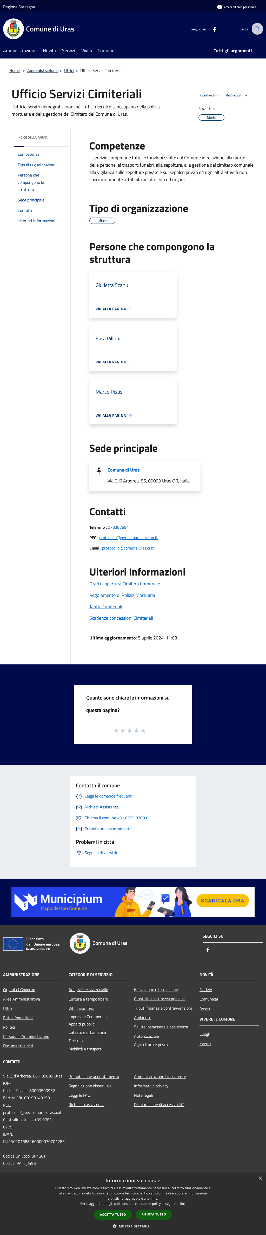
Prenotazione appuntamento (94, 1076)
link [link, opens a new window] (183, 1203)
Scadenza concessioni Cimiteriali (121, 618)
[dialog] (133, 1204)
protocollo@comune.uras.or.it (128, 548)
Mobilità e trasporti (85, 1049)
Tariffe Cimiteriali (105, 606)
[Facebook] (210, 28)
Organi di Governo (19, 989)
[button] (133, 1226)
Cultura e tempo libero (88, 999)
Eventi (205, 1043)
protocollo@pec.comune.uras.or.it (128, 537)
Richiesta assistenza (86, 1104)
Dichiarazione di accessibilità (159, 1104)
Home (14, 70)
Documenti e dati (18, 1046)
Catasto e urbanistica (87, 1032)
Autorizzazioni (146, 1036)
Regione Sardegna (19, 7)
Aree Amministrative (21, 999)
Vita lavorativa (81, 1008)
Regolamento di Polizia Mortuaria (122, 595)
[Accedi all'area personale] (236, 7)
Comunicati (210, 999)
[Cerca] (256, 29)
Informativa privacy (151, 1086)
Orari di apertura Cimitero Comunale (124, 583)
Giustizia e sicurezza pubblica (159, 999)
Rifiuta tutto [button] (154, 1214)
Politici (9, 1027)
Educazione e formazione (156, 989)
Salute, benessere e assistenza (161, 1027)
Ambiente (142, 1017)
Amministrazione (42, 70)
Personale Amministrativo (26, 1036)
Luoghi (205, 1034)
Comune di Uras (124, 469)
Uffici (69, 70)
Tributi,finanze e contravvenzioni (163, 1008)
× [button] (260, 1178)
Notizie (206, 989)
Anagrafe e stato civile (88, 989)
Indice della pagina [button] (33, 137)
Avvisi (205, 1008)
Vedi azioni (237, 95)
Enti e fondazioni (18, 1018)
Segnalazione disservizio (90, 1086)
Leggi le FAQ (79, 1095)
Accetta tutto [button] (113, 1214)
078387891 (118, 527)
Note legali (143, 1095)
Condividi (211, 95)
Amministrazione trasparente (160, 1076)
